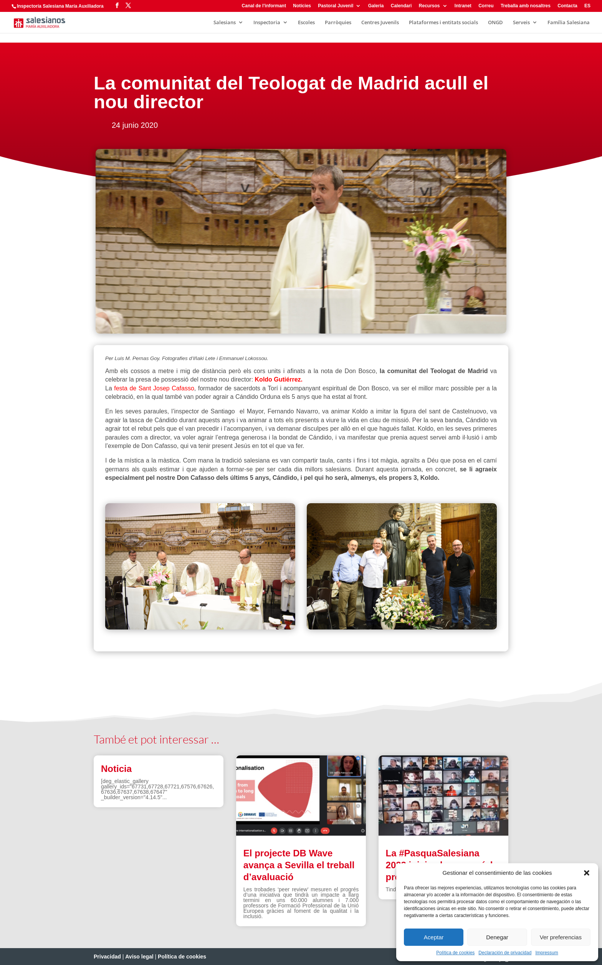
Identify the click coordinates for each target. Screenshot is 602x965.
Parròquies (338, 23)
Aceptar (434, 937)
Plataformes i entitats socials (443, 23)
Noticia (116, 768)
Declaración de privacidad (504, 952)
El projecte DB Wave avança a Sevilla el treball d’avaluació (299, 865)
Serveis (521, 23)
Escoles (306, 23)
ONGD (495, 23)
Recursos (429, 5)
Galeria (376, 5)
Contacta (567, 5)
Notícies (302, 5)
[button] (586, 873)
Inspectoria (266, 23)
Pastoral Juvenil (335, 5)
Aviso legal (139, 956)
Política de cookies (455, 952)
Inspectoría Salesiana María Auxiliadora (60, 6)
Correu (485, 5)
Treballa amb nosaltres (526, 5)
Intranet (463, 5)
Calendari (401, 5)
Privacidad (107, 956)
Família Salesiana (568, 23)
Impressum (546, 952)
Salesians (224, 23)
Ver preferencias (561, 937)
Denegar (497, 937)
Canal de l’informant (264, 5)
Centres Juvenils (380, 23)
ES (587, 5)
